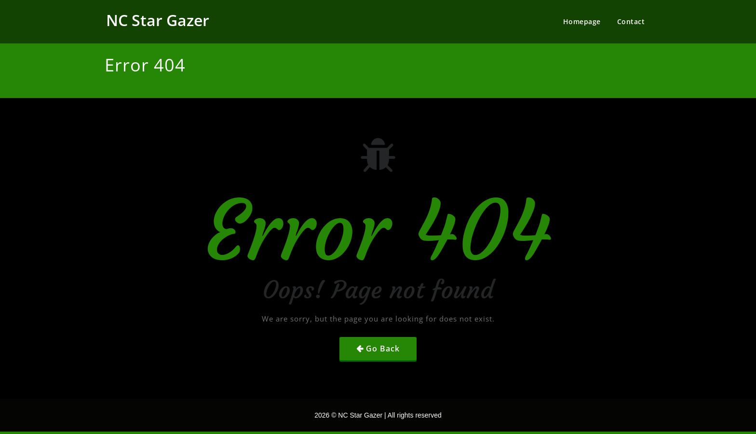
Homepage (582, 21)
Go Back (383, 348)
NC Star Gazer (157, 20)
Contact (631, 21)
